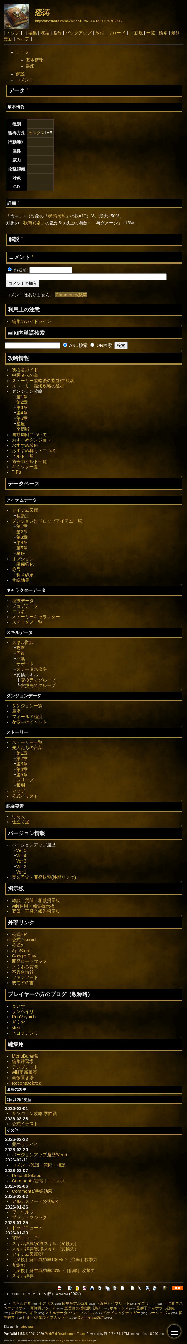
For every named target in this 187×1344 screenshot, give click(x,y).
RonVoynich (24, 1016)
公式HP (19, 934)
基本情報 (34, 59)
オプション (23, 558)
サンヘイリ (23, 1011)
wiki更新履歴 (24, 1072)
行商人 (18, 816)
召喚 (20, 658)
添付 (99, 32)
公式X (18, 945)
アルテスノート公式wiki (35, 1201)
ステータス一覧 (27, 622)
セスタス (36, 132)
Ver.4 (21, 855)
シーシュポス (159, 1313)
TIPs (16, 472)
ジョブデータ (25, 605)
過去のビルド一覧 (29, 461)
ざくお (18, 1022)
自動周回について (29, 434)
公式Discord (24, 939)
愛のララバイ (25, 1144)
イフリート (147, 1303)
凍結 (45, 32)
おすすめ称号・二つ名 (34, 450)
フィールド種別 (27, 716)
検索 (163, 32)
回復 (20, 653)
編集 (32, 32)
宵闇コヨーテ (25, 1237)
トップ (12, 32)
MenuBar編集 (25, 1056)
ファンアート (25, 977)
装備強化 (25, 564)
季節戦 (22, 428)
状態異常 (57, 215)
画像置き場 (23, 1077)
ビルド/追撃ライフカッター (46, 1317)
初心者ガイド (25, 369)
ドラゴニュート (27, 1227)
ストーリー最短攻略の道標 (38, 385)
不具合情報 (23, 972)
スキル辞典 (23, 642)
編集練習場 (23, 1061)
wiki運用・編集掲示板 (33, 905)
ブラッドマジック (29, 1217)
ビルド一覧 (23, 456)
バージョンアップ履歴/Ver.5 (39, 1154)
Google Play (24, 955)
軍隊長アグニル (43, 1308)
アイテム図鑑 (25, 510)
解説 (20, 73)
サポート (25, 663)
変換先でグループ (38, 685)
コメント (24, 79)
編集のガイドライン (31, 321)
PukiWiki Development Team (65, 1334)
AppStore (21, 950)
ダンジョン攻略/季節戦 (34, 1113)
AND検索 (75, 345)
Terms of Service (82, 1340)
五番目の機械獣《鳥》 (83, 1308)
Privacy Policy (62, 1340)
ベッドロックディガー (121, 1313)
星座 (20, 423)
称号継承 (25, 574)
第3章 (22, 407)
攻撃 (20, 647)
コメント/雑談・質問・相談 (39, 1164)
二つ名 (18, 611)
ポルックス (119, 1308)
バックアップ (78, 32)
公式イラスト (25, 796)
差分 (57, 32)
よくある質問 (25, 966)
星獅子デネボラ (24, 1313)
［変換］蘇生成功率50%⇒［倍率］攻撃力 (53, 1270)
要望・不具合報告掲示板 (36, 911)
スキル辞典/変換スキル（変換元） (45, 1243)
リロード (116, 32)
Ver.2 (21, 866)
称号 (16, 569)
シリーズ (25, 779)
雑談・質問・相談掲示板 (36, 900)
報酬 (20, 785)
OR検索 (101, 345)
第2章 (22, 402)
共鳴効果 (20, 580)
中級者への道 (25, 375)
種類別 (22, 515)
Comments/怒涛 (71, 294)
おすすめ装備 (25, 445)
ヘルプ (22, 38)
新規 (138, 32)
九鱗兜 (18, 1265)
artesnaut (26, 1326)
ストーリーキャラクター (36, 616)
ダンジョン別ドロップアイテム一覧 (47, 521)
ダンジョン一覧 (27, 705)
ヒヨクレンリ (25, 1032)
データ (22, 52)
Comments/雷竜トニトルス (39, 1180)
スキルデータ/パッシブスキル (70, 1313)
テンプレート (25, 1066)
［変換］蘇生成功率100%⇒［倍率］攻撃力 (55, 1259)
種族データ (23, 600)
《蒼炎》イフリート (113, 1303)
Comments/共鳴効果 (32, 1191)
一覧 (150, 32)
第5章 (22, 418)
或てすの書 (23, 982)
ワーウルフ (23, 1212)
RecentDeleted (27, 1083)
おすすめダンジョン (31, 439)
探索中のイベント (29, 721)
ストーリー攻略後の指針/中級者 (43, 380)
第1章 (22, 396)
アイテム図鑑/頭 (28, 1254)
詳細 (30, 65)
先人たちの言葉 (27, 747)
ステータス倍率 (31, 669)
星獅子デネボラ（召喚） (157, 1308)
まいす (18, 1006)
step (16, 1027)
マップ (18, 790)
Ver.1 (21, 871)
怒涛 (42, 12)
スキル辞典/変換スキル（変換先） (45, 1248)
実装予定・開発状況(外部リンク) (44, 877)
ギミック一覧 (25, 466)
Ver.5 (21, 850)
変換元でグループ (38, 680)
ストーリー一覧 (27, 742)
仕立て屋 (20, 821)
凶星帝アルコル (75, 1303)
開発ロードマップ (29, 961)
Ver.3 (21, 861)
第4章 (22, 412)
